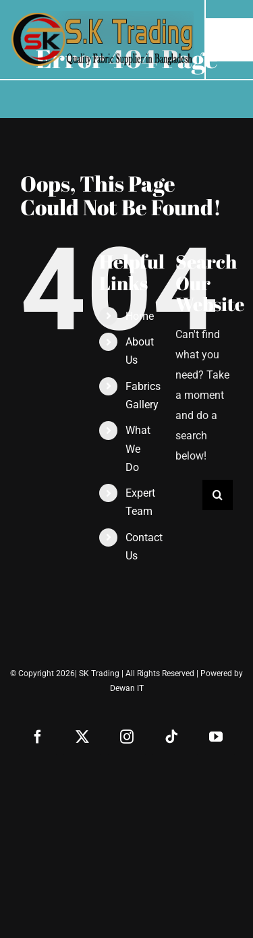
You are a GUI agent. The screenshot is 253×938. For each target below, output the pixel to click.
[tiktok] (171, 737)
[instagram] (127, 737)
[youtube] (216, 737)
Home (139, 316)
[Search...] (188, 495)
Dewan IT (127, 688)
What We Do (137, 448)
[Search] (217, 495)
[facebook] (38, 737)
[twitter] (82, 737)
